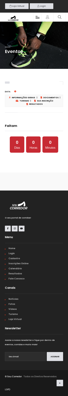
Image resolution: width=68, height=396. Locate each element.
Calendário (15, 268)
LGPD (7, 389)
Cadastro (14, 258)
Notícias (13, 298)
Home (12, 248)
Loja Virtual (17, 6)
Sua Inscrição (43, 100)
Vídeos (13, 309)
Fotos (12, 304)
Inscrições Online (18, 263)
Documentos (50, 97)
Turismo (22, 100)
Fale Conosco (16, 278)
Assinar (55, 356)
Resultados (34, 104)
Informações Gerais (22, 97)
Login (41, 6)
